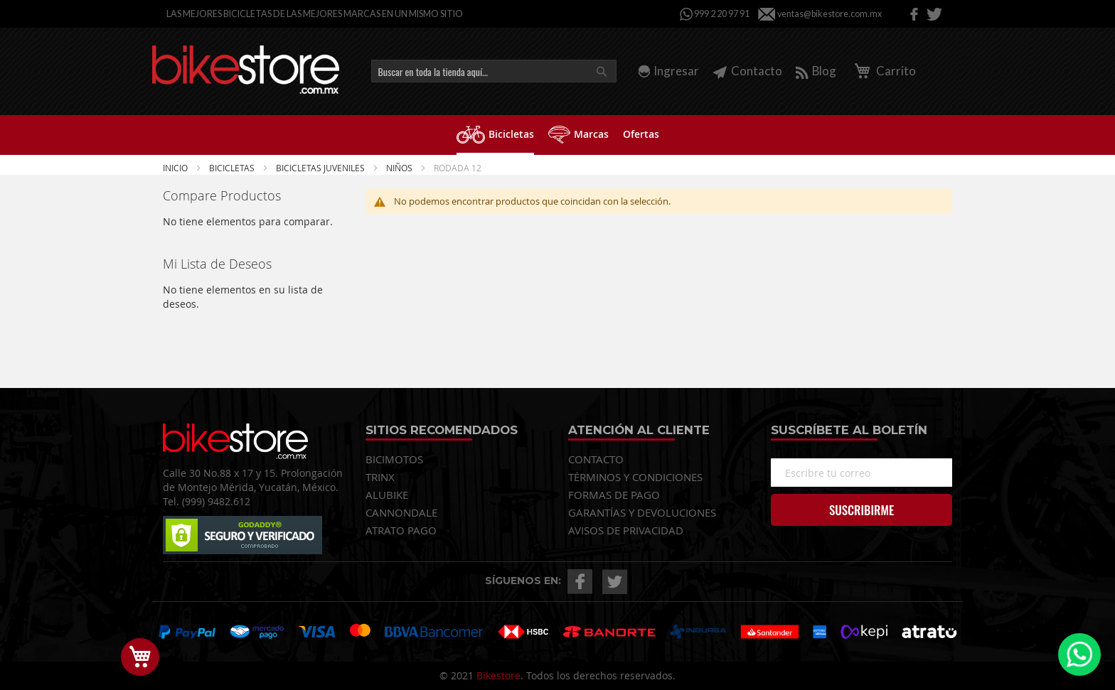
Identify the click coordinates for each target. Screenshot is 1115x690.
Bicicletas (233, 167)
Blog (816, 70)
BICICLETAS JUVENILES (321, 167)
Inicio (176, 167)
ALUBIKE (387, 494)
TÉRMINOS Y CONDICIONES (635, 477)
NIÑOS (400, 167)
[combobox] (494, 71)
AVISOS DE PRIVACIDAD (625, 530)
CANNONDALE (401, 512)
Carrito (883, 70)
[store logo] (245, 70)
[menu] (557, 135)
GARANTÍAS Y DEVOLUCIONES (642, 512)
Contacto (747, 70)
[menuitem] (495, 135)
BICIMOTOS (394, 459)
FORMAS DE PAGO (614, 494)
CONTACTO (596, 459)
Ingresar (676, 70)
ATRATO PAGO (401, 530)
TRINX (380, 477)
